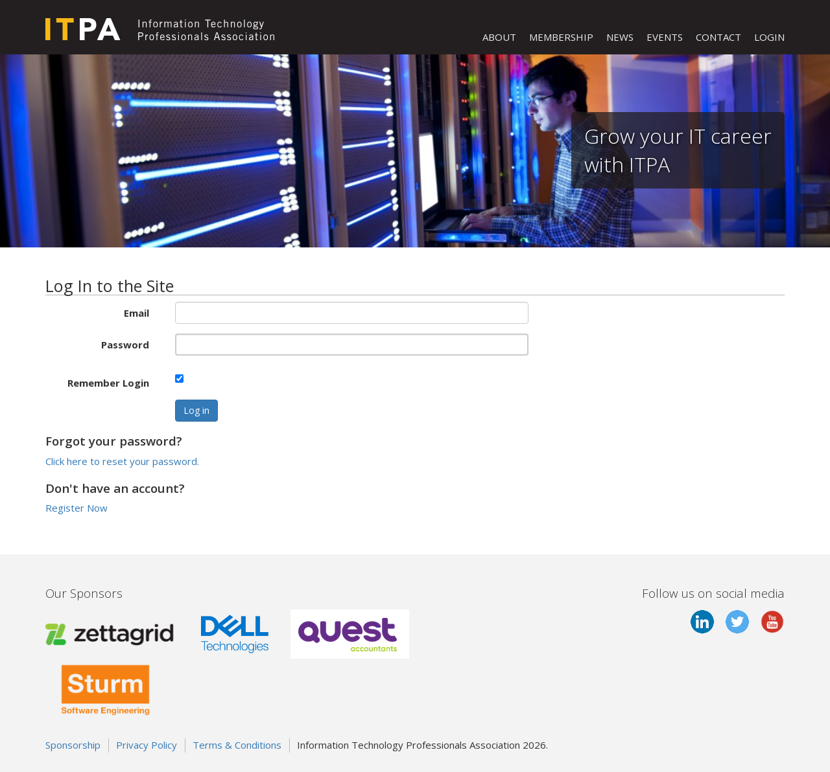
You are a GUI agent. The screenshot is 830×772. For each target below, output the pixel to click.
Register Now (76, 507)
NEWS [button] (620, 36)
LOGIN (769, 36)
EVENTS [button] (664, 36)
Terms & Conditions (237, 744)
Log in (196, 410)
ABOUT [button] (499, 36)
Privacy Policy (146, 744)
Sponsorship (73, 744)
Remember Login (108, 382)
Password (125, 344)
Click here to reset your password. (122, 461)
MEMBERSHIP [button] (561, 36)
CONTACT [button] (718, 36)
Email (136, 312)
